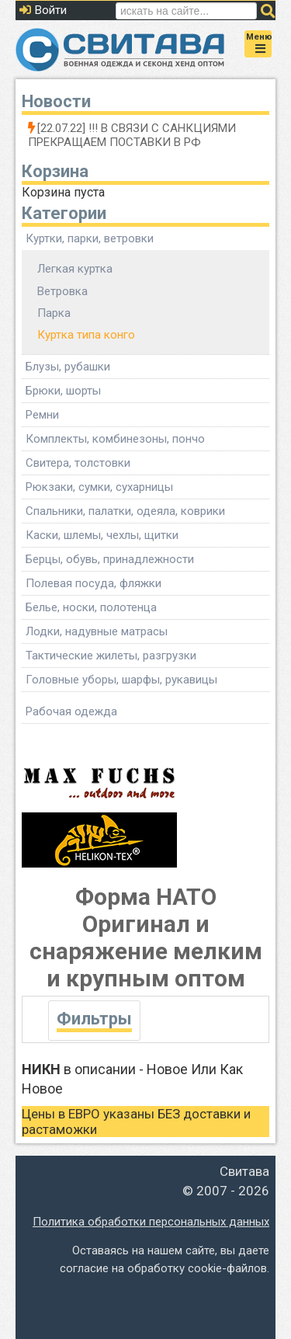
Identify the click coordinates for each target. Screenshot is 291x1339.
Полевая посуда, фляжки (93, 583)
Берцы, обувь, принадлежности (110, 559)
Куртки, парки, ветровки (90, 238)
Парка (54, 313)
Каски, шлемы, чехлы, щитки (102, 535)
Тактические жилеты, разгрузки (111, 656)
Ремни (42, 415)
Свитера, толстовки (78, 463)
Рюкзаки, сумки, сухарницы (99, 487)
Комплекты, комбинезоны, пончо (115, 439)
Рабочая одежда (71, 711)
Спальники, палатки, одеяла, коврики (125, 511)
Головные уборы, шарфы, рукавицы (121, 680)
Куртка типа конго (86, 335)
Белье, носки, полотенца (91, 607)
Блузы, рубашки (68, 367)
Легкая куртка (75, 269)
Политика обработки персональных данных (151, 1222)
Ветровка (62, 291)
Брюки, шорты (63, 391)
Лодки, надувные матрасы (97, 631)
